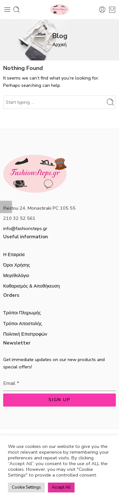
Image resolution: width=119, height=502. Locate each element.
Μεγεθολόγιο (16, 275)
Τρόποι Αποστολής (22, 323)
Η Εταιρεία (14, 254)
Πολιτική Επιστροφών (25, 334)
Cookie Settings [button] (26, 487)
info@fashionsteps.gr (25, 228)
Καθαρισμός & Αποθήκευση (31, 286)
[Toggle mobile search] (16, 9)
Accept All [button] (61, 487)
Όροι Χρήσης (16, 265)
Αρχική (59, 44)
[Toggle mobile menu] (7, 9)
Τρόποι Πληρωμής (22, 313)
